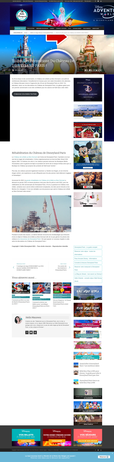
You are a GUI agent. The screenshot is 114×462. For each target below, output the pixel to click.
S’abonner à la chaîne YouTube (25, 94)
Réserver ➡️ (104, 457)
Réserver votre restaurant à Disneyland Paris (86, 268)
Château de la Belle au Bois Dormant (25, 157)
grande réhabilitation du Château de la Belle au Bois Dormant (45, 180)
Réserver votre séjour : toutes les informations (84, 253)
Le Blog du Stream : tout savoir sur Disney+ (88, 274)
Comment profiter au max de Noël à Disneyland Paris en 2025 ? (21, 304)
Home (25, 32)
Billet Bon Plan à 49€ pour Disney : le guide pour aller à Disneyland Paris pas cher (90, 373)
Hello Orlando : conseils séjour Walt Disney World (88, 279)
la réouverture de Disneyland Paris (30, 239)
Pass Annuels (36, 299)
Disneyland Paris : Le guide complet (85, 247)
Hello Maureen (19, 70)
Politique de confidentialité (53, 450)
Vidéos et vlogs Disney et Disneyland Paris (41, 32)
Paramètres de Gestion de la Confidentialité (69, 450)
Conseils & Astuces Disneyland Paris (86, 262)
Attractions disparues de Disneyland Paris (60, 297)
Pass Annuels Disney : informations (85, 258)
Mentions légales (43, 450)
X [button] (112, 453)
